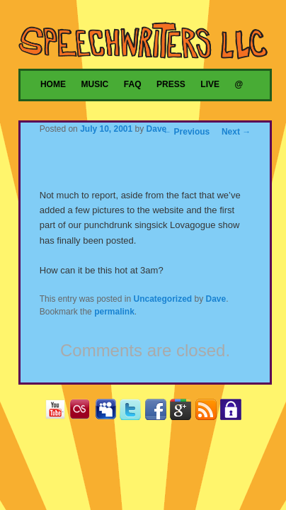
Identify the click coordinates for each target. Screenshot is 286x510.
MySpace (108, 412)
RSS (209, 412)
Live (209, 84)
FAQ (133, 84)
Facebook (159, 412)
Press (170, 84)
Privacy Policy (234, 412)
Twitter (133, 412)
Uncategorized (162, 299)
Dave (157, 129)
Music (95, 84)
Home (53, 84)
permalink (114, 312)
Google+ (184, 412)
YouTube (58, 412)
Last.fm (83, 412)
